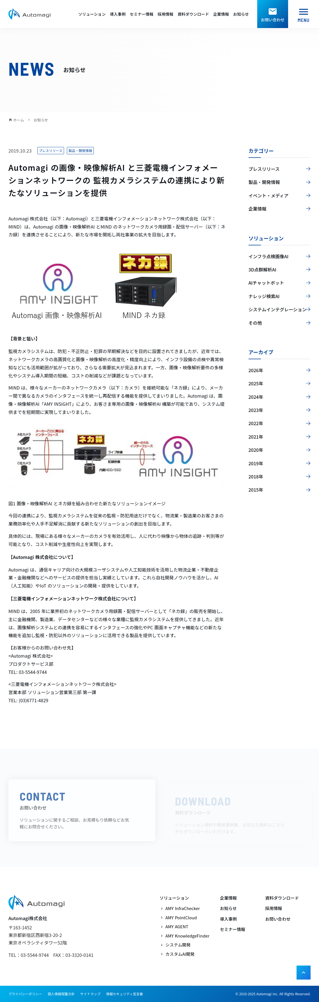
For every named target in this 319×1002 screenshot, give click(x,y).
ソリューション (92, 14)
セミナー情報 (141, 14)
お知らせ (241, 14)
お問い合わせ (278, 919)
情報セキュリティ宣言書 (124, 993)
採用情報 (165, 14)
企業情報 (221, 14)
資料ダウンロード (193, 14)
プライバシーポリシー (25, 993)
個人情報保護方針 (61, 993)
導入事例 (118, 14)
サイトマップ (90, 993)
